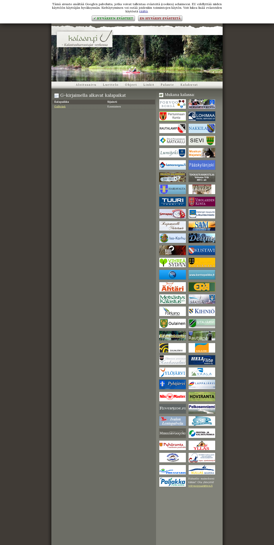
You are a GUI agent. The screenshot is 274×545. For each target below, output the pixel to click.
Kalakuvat (189, 84)
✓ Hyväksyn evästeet (113, 18)
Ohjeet (131, 84)
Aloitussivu (86, 84)
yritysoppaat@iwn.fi (200, 485)
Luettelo (111, 84)
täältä (143, 11)
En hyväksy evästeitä (160, 18)
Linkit (148, 84)
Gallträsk (60, 106)
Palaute (167, 84)
